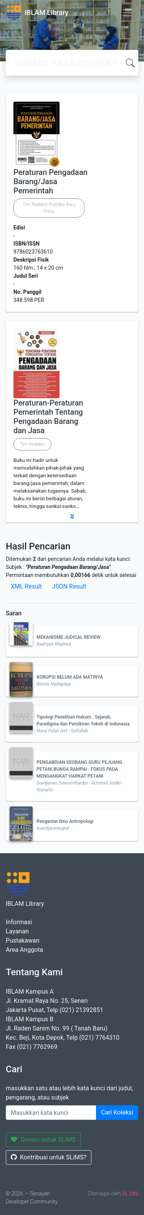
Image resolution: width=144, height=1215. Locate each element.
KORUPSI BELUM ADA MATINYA (69, 677)
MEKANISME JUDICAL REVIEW (68, 637)
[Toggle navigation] (127, 12)
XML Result (26, 586)
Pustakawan (22, 940)
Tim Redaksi (32, 444)
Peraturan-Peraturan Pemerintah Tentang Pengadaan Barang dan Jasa (48, 416)
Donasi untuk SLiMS (43, 1139)
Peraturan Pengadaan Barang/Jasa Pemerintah (50, 181)
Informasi (19, 922)
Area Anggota (24, 949)
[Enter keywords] (51, 1112)
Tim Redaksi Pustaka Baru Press (49, 208)
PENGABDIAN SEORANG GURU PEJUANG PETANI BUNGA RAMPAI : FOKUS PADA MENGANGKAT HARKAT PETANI (79, 769)
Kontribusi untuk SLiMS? (48, 1157)
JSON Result (69, 586)
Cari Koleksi (117, 1112)
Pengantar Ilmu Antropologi (64, 821)
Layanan (17, 931)
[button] (72, 516)
